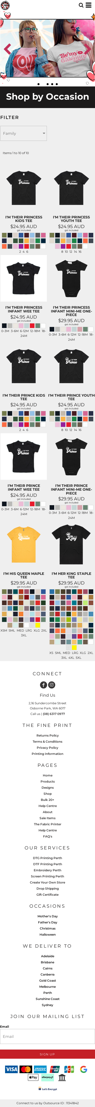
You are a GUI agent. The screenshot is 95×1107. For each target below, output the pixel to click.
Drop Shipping (47, 888)
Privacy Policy (47, 748)
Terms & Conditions (47, 741)
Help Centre (48, 806)
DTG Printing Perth (47, 858)
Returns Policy (47, 735)
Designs (48, 787)
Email (4, 1026)
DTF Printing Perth (47, 864)
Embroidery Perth (47, 870)
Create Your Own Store (47, 882)
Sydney (47, 1005)
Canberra (47, 974)
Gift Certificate (47, 894)
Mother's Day (47, 916)
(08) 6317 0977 (54, 714)
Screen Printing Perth (47, 876)
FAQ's (47, 836)
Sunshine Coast (48, 999)
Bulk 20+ (47, 800)
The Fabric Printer (47, 824)
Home (47, 775)
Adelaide (47, 956)
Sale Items (47, 818)
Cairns (47, 968)
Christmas (47, 928)
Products (48, 781)
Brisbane (47, 962)
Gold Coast (47, 980)
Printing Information (47, 754)
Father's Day (47, 922)
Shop (48, 794)
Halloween (48, 934)
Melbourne (47, 987)
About (47, 812)
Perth (47, 993)
